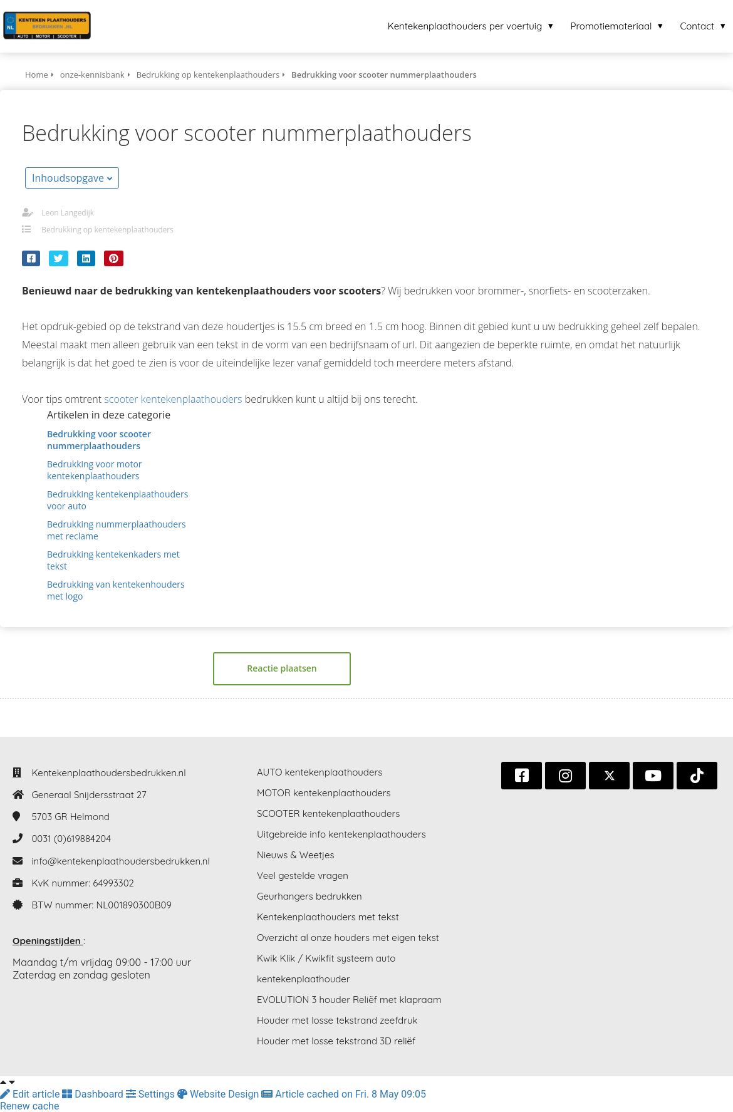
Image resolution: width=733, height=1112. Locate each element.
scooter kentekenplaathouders (173, 399)
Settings (151, 1094)
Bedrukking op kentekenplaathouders (107, 229)
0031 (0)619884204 (71, 838)
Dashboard (93, 1094)
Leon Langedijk (67, 212)
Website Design (219, 1094)
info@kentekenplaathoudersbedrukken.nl (120, 861)
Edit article (31, 1094)
